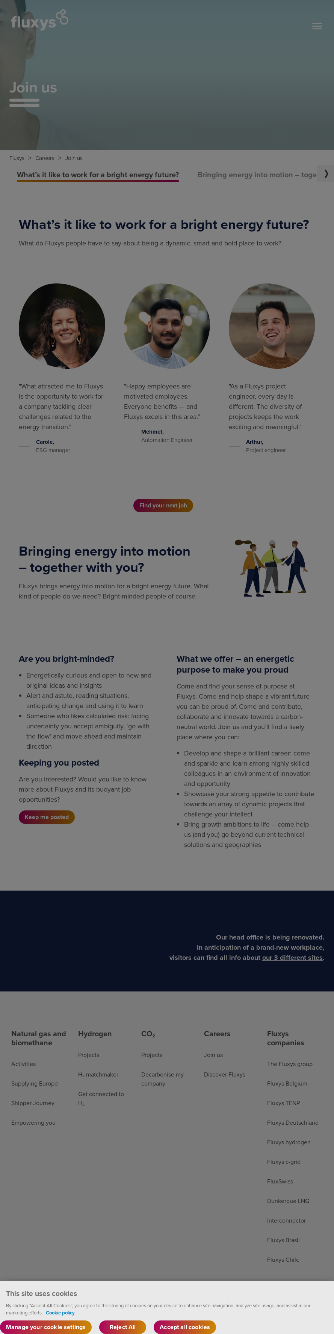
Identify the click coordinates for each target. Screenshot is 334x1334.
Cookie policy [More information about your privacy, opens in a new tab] (60, 1320)
